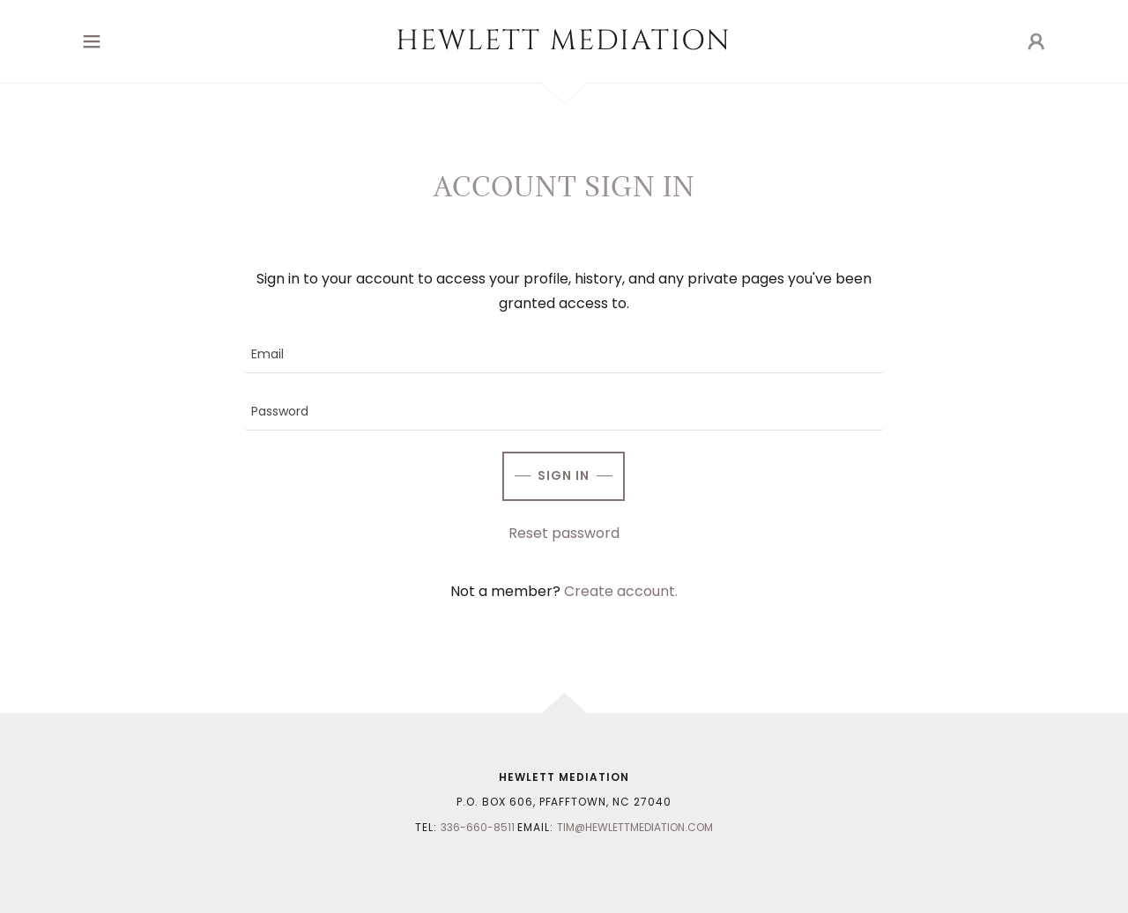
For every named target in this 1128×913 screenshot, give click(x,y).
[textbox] (563, 355)
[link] (564, 44)
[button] (91, 41)
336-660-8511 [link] (478, 827)
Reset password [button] (564, 533)
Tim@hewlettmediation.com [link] (635, 827)
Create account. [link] (621, 591)
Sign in (564, 475)
